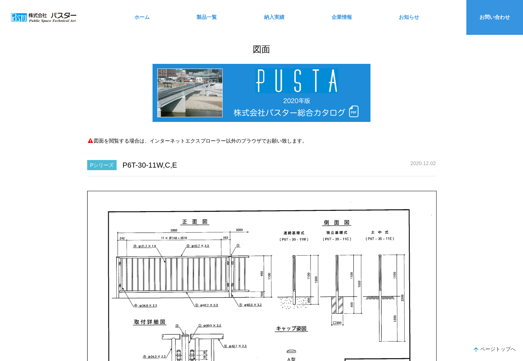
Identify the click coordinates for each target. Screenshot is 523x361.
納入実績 (274, 17)
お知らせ (409, 17)
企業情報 (342, 17)
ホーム (142, 17)
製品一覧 (206, 17)
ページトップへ (495, 350)
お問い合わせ (494, 17)
